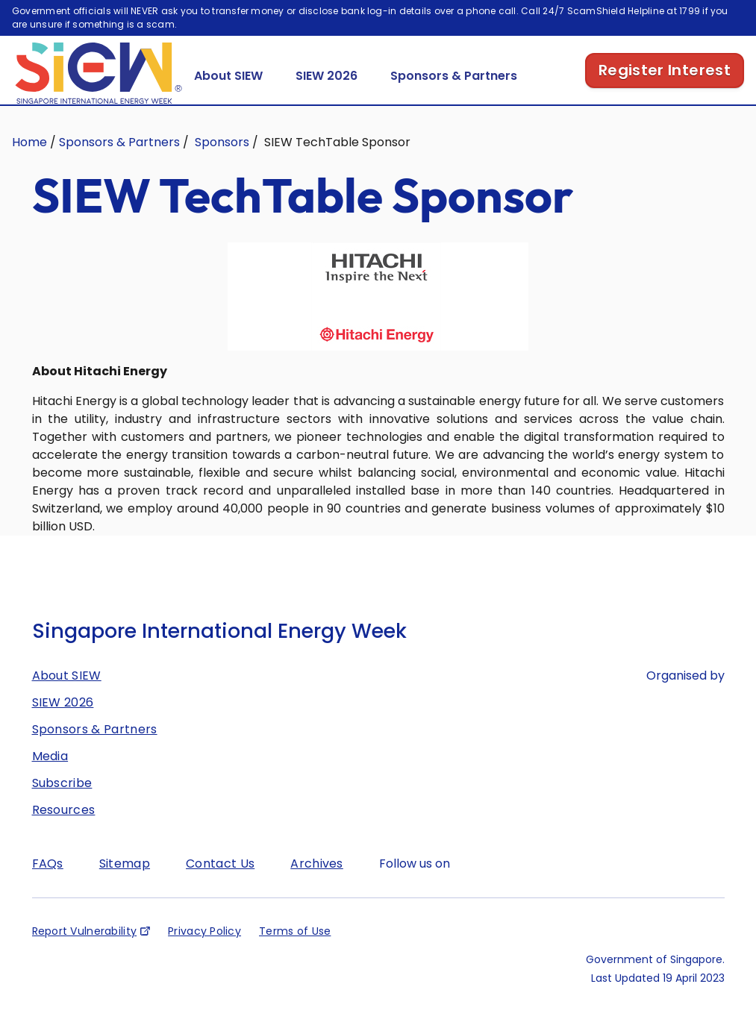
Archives (316, 884)
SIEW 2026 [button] (326, 96)
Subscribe (62, 803)
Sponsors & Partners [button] (453, 96)
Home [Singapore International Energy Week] (29, 163)
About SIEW (66, 696)
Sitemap (124, 884)
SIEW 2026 (63, 723)
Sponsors (222, 163)
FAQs (47, 884)
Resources (64, 830)
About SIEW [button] (228, 96)
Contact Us (220, 884)
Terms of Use (295, 951)
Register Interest (665, 91)
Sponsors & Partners (119, 163)
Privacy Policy (204, 951)
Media (50, 777)
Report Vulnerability (84, 951)
